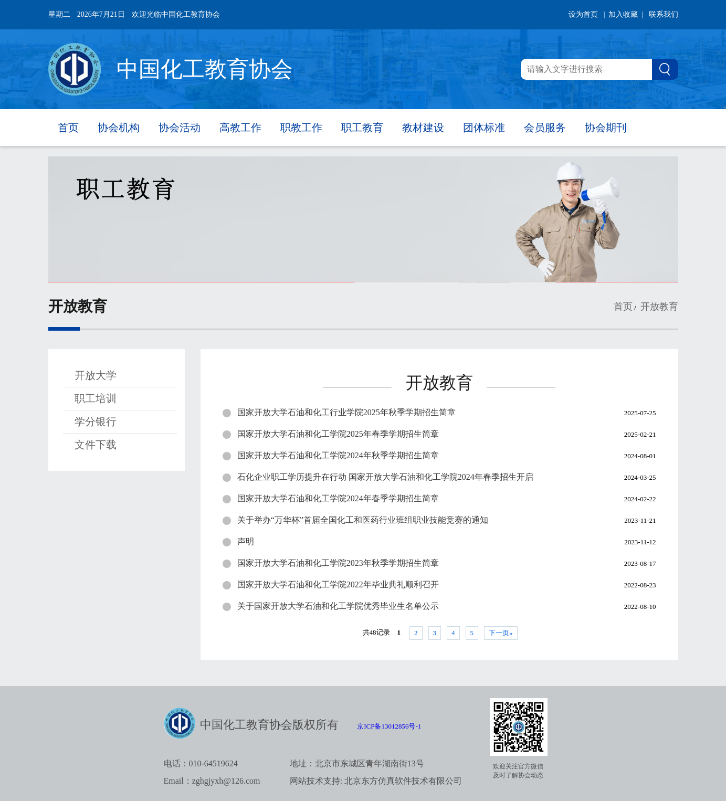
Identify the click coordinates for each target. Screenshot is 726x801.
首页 (68, 127)
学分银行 (96, 421)
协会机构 (119, 127)
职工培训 (96, 398)
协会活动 (180, 127)
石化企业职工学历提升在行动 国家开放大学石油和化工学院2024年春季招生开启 (385, 476)
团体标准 (484, 127)
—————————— (357, 386)
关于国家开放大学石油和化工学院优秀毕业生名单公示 (338, 606)
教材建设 (423, 127)
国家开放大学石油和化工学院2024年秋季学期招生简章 (338, 455)
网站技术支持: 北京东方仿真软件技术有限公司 (376, 780)
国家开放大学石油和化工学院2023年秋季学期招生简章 (338, 562)
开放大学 (96, 375)
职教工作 (301, 127)
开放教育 (658, 306)
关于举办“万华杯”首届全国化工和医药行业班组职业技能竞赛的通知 (362, 519)
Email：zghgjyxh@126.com (212, 780)
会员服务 (545, 127)
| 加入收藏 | (623, 14)
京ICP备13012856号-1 (389, 726)
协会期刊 (606, 127)
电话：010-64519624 (201, 763)
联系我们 (663, 14)
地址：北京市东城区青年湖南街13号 (357, 763)
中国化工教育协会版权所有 (269, 724)
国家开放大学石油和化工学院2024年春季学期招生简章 (338, 498)
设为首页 (583, 14)
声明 (245, 541)
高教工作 (240, 127)
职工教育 (362, 127)
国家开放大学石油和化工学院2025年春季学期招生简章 (338, 433)
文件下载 (96, 444)
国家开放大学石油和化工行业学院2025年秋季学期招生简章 (346, 412)
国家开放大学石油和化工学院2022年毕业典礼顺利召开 (338, 584)
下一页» (501, 633)
